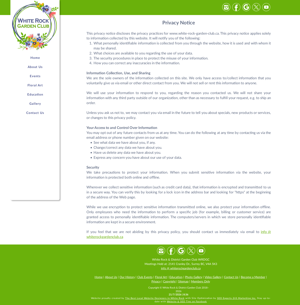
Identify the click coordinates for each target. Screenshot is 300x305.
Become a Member (253, 277)
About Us (111, 277)
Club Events (144, 277)
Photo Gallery (193, 277)
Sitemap (183, 281)
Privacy (156, 281)
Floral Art (161, 277)
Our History (127, 277)
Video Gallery (213, 277)
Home (98, 277)
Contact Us (231, 277)
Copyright (169, 281)
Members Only (200, 281)
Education (175, 277)
